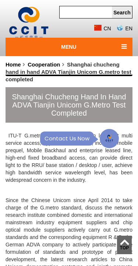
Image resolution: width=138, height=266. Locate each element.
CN (102, 28)
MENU (68, 47)
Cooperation (44, 64)
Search (122, 13)
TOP (124, 247)
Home (13, 64)
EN (124, 28)
